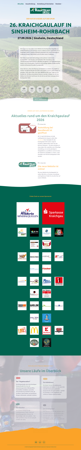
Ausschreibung (30, 4)
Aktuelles (21, 4)
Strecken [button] (58, 4)
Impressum (48, 446)
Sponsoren (44, 446)
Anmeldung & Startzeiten (45, 4)
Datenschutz (53, 446)
